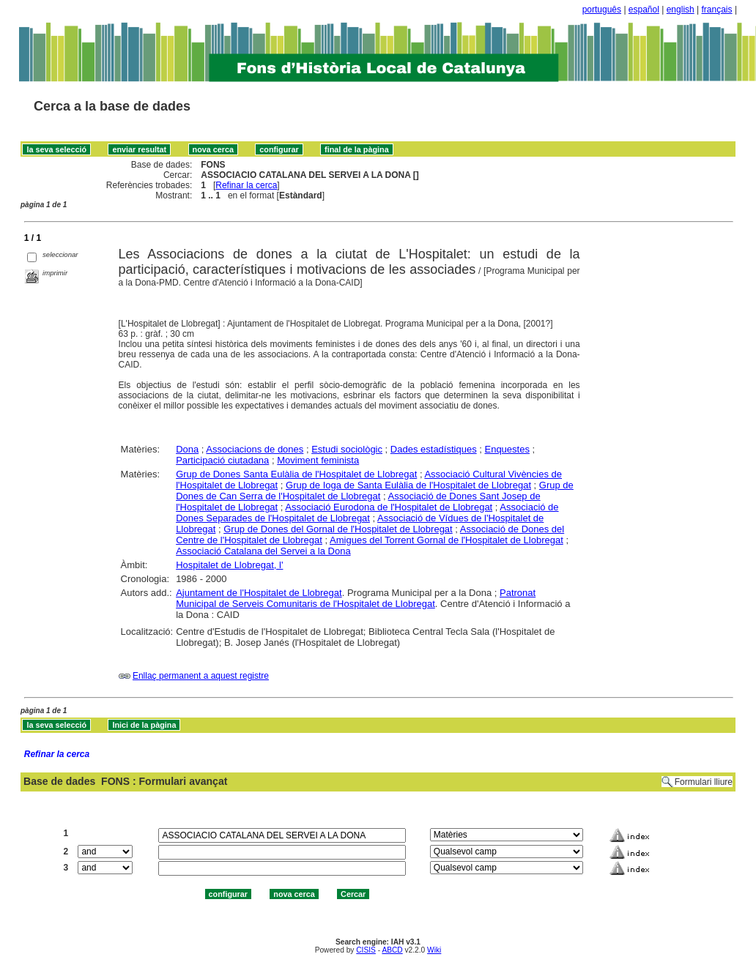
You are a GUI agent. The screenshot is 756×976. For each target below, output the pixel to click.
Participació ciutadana (222, 460)
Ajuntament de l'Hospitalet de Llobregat (259, 592)
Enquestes (506, 449)
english (680, 9)
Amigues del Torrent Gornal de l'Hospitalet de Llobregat (446, 539)
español (644, 9)
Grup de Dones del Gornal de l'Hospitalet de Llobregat (338, 529)
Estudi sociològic (346, 449)
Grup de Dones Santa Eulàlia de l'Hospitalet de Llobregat (296, 474)
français (717, 9)
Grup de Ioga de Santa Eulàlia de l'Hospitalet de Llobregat (408, 485)
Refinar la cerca (246, 185)
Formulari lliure (704, 782)
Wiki (434, 950)
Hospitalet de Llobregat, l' (229, 564)
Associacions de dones (254, 449)
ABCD (392, 950)
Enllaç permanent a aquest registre (201, 676)
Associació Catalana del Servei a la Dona (263, 550)
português (601, 9)
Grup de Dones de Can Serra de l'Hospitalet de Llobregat (375, 491)
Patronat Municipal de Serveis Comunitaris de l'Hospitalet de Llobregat (356, 598)
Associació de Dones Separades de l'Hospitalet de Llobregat (367, 513)
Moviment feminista (318, 460)
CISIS (366, 950)
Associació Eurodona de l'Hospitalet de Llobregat (388, 507)
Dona (187, 449)
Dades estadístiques (433, 449)
